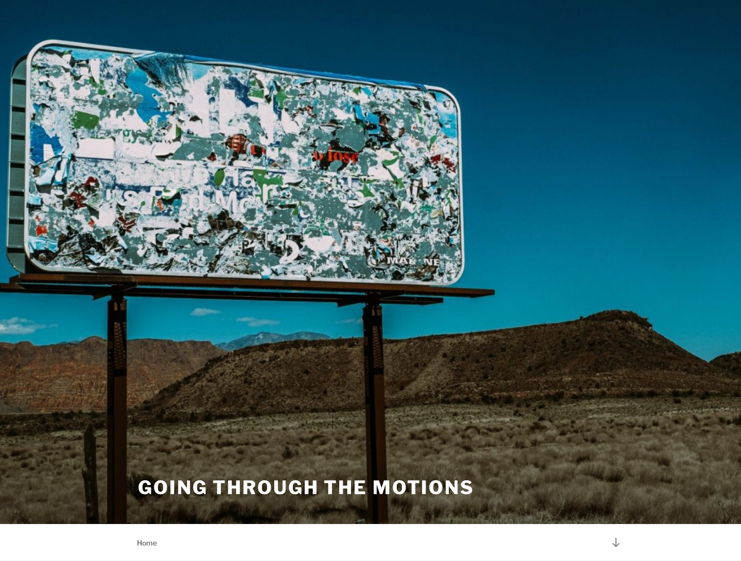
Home (147, 542)
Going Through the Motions (306, 487)
